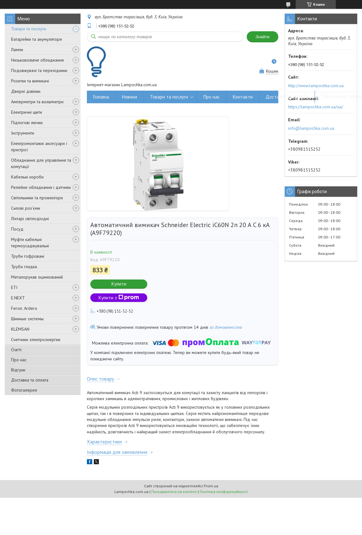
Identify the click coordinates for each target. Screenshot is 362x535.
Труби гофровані (27, 256)
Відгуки (18, 370)
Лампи (17, 49)
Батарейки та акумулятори (36, 39)
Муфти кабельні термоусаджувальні (30, 243)
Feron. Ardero (24, 308)
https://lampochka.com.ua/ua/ (315, 107)
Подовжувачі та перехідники (39, 70)
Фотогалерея (24, 390)
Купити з (119, 298)
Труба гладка (24, 266)
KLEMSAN (20, 329)
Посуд (17, 229)
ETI (14, 287)
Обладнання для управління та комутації (41, 163)
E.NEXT (18, 298)
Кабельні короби (27, 177)
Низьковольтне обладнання (37, 60)
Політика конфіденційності (224, 491)
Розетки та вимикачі (30, 81)
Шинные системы (27, 319)
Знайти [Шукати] (262, 36)
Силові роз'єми (25, 208)
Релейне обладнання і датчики (41, 187)
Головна (101, 96)
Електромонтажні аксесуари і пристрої (39, 147)
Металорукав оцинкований (37, 277)
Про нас (19, 360)
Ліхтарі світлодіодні (30, 218)
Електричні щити (26, 112)
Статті (16, 349)
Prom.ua (211, 486)
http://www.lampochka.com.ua (316, 85)
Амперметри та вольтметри (37, 102)
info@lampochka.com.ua (311, 128)
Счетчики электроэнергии (35, 339)
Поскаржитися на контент (174, 491)
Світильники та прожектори (37, 198)
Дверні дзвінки (25, 91)
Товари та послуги (28, 29)
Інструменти (22, 133)
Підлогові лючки (27, 122)
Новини (129, 96)
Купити (119, 284)
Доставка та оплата (29, 380)
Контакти (243, 96)
